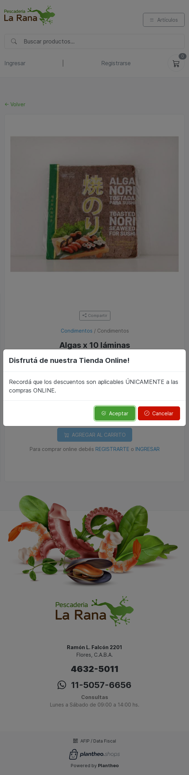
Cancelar (158, 413)
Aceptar (114, 413)
